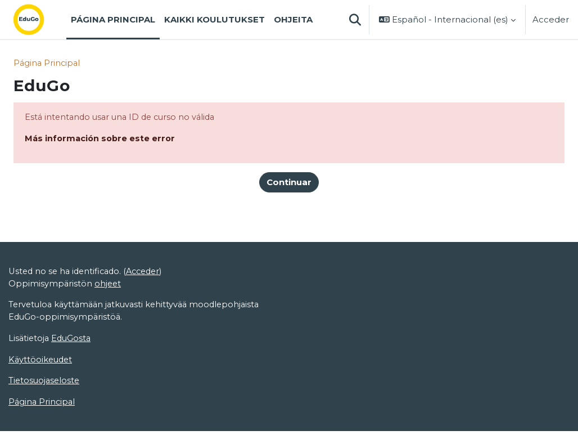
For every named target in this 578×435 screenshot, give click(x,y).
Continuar (289, 183)
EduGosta (73, 342)
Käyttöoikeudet (41, 363)
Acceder (550, 20)
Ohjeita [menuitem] (293, 20)
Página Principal (47, 64)
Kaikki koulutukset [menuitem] (214, 20)
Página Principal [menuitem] (113, 20)
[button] (355, 19)
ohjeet (109, 286)
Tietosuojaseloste (45, 385)
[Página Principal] (37, 19)
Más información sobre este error (102, 139)
